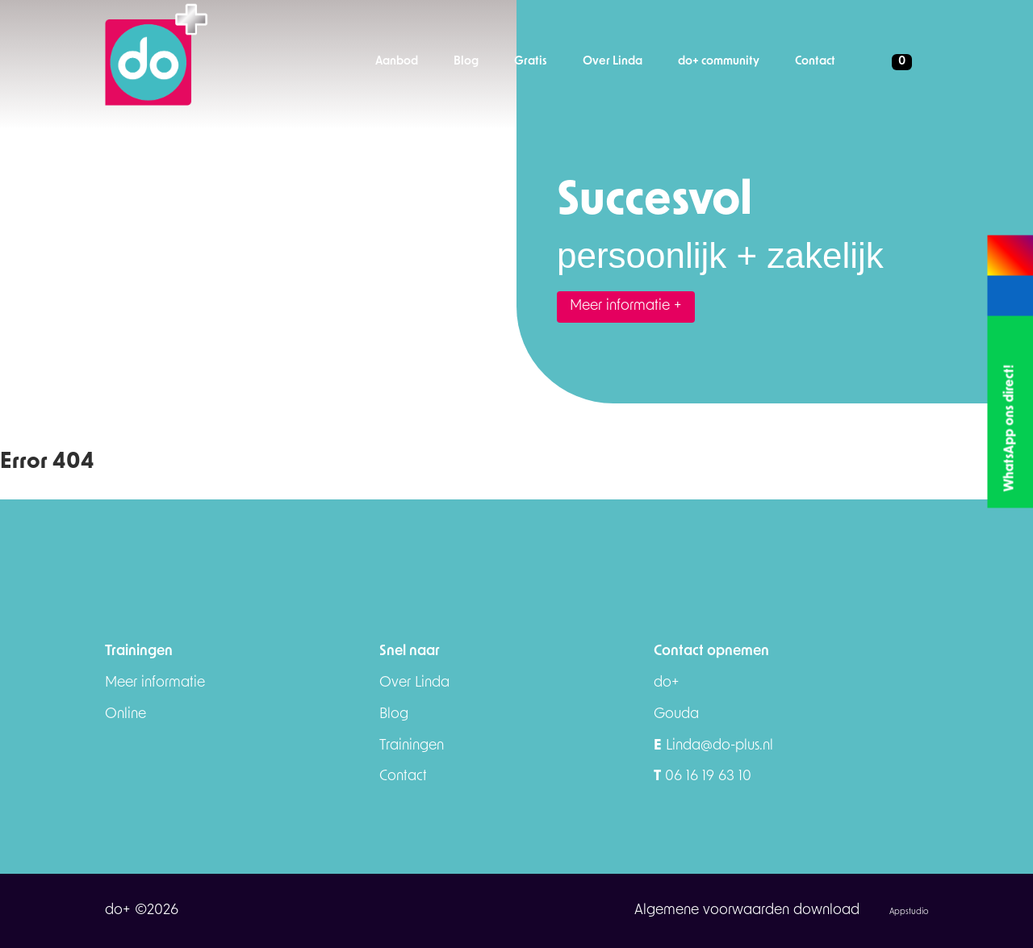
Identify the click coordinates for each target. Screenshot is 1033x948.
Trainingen (411, 746)
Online (125, 714)
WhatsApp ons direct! (1009, 428)
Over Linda (414, 683)
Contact (403, 776)
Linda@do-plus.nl (713, 746)
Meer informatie (155, 683)
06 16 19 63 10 (702, 776)
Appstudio (908, 912)
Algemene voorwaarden (713, 910)
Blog (393, 714)
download (828, 910)
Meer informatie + (626, 306)
